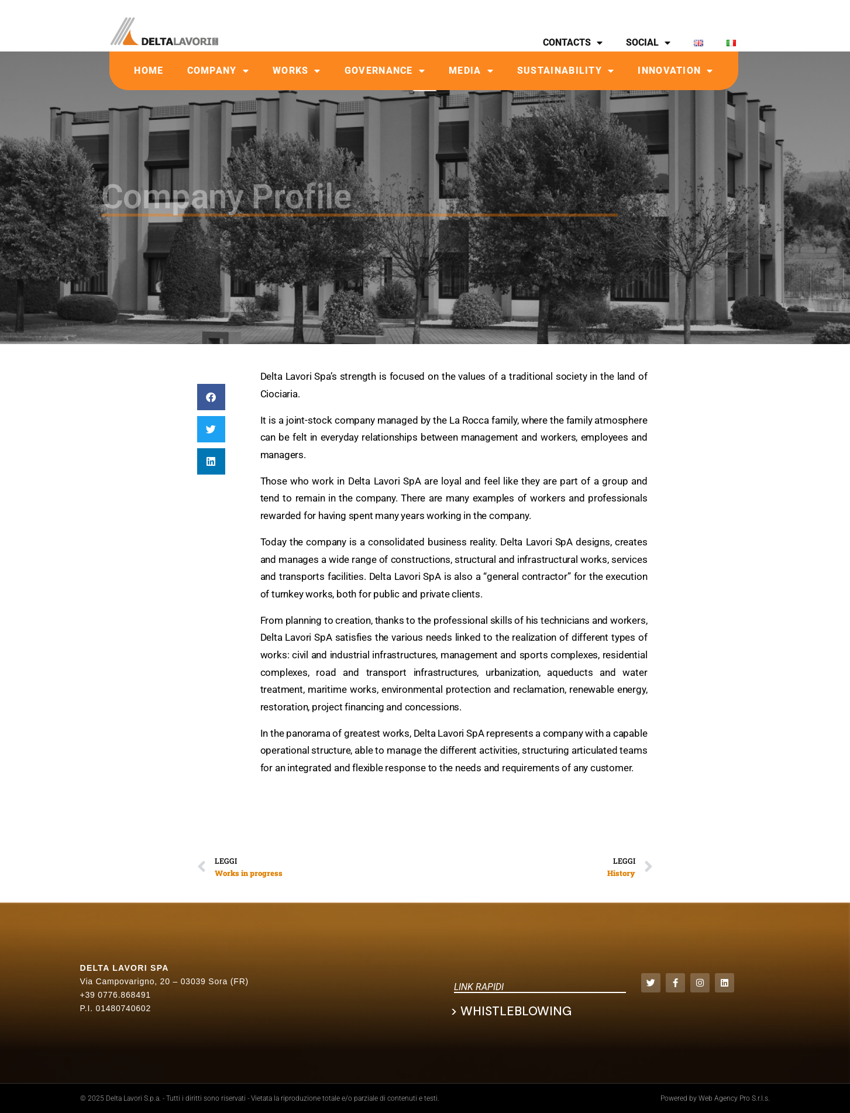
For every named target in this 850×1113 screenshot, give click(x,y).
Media (471, 70)
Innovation (675, 70)
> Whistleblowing (511, 1011)
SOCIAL (648, 42)
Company (218, 70)
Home (148, 70)
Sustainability (566, 70)
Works (297, 70)
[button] (211, 397)
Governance (385, 70)
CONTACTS (573, 42)
